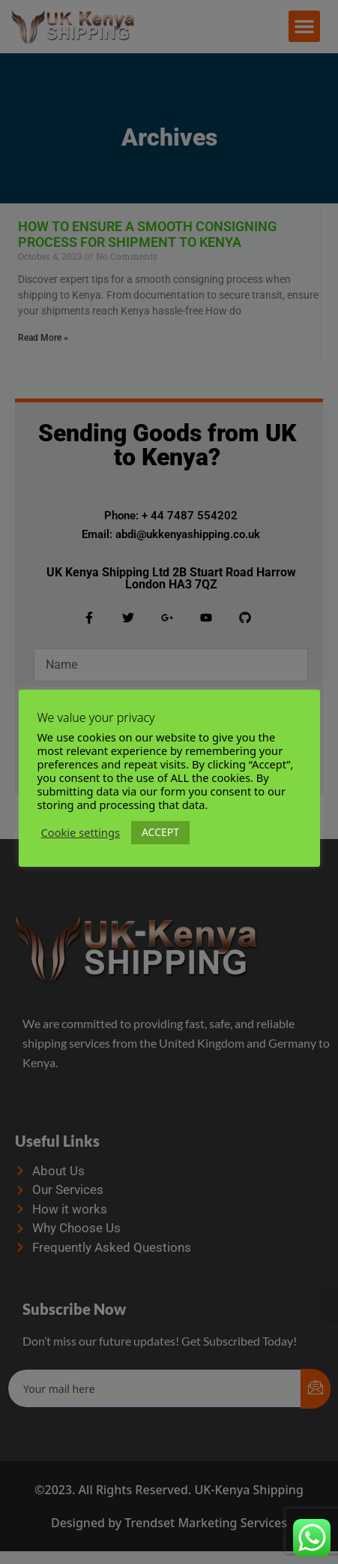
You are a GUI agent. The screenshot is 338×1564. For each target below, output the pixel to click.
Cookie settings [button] (80, 833)
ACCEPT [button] (160, 832)
